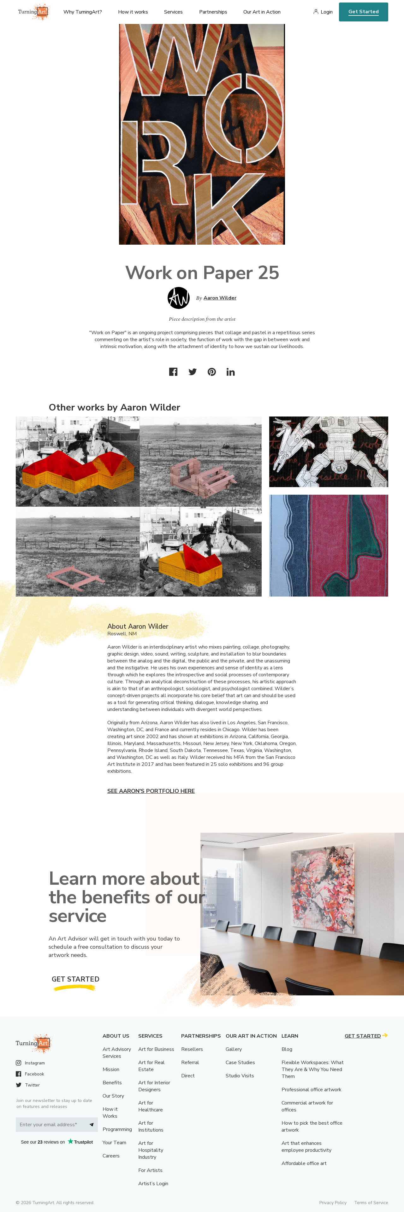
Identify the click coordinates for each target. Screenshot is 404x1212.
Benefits (112, 1082)
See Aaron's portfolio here (151, 791)
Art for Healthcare (150, 1106)
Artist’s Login (153, 1183)
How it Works (110, 1113)
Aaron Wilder (220, 297)
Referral (190, 1062)
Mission (111, 1069)
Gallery (234, 1049)
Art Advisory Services (117, 1053)
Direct (188, 1075)
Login (327, 12)
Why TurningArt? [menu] (82, 12)
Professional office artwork (312, 1089)
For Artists (150, 1170)
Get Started (363, 11)
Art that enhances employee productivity (306, 1147)
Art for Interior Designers (154, 1086)
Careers (111, 1155)
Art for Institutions (150, 1126)
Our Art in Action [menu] (262, 12)
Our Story (113, 1096)
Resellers (192, 1049)
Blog (287, 1049)
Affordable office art (304, 1163)
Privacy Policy (333, 1203)
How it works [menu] (133, 12)
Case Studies (240, 1062)
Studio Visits (240, 1075)
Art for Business (156, 1049)
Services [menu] (173, 12)
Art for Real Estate (151, 1066)
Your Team (114, 1142)
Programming (117, 1129)
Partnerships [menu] (213, 12)
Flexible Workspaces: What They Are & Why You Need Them (313, 1069)
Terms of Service (371, 1203)
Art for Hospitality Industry (150, 1150)
